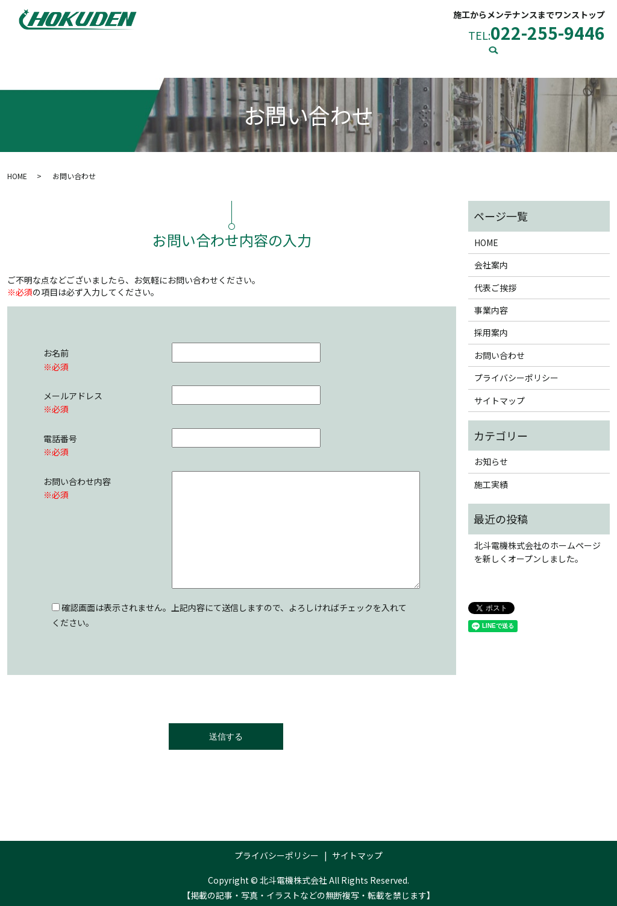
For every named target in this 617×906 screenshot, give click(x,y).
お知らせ (491, 455)
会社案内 (160, 52)
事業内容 (287, 52)
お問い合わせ (472, 52)
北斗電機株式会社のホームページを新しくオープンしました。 (537, 546)
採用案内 (346, 52)
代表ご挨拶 (223, 52)
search (523, 54)
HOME (106, 52)
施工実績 (405, 52)
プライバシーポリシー (516, 372)
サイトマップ (499, 394)
